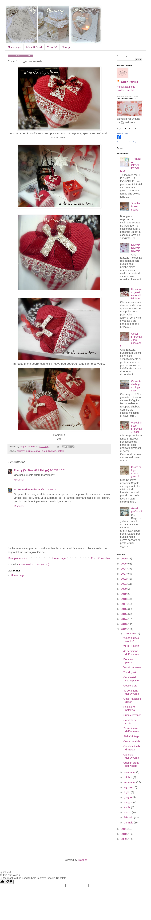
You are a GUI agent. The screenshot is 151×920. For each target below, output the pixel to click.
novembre (130, 772)
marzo (128, 812)
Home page (14, 47)
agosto (128, 787)
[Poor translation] (9, 882)
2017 (124, 603)
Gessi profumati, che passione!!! (131, 340)
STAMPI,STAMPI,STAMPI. (136, 247)
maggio (128, 802)
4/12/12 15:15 (48, 489)
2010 (124, 834)
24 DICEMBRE (132, 646)
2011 (124, 828)
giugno (128, 797)
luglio (127, 792)
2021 (124, 583)
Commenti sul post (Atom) (34, 564)
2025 (124, 563)
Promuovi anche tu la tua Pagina (127, 142)
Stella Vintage (131, 736)
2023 (124, 573)
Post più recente (17, 558)
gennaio (129, 822)
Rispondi (19, 479)
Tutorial (52, 47)
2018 (124, 598)
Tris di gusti (130, 672)
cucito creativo (33, 451)
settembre (130, 782)
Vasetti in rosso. (132, 667)
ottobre (128, 777)
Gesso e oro (130, 685)
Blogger (82, 859)
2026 (124, 558)
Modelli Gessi (34, 47)
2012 (124, 629)
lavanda (52, 451)
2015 (124, 614)
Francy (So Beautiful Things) (31, 470)
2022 (124, 578)
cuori (44, 451)
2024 (124, 568)
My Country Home (122, 133)
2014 (124, 619)
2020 (124, 588)
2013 (124, 624)
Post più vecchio (100, 558)
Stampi (66, 47)
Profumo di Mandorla (27, 489)
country (20, 451)
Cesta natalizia (131, 741)
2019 (124, 593)
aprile (127, 807)
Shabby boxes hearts (135, 206)
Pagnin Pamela (129, 81)
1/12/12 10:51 (58, 470)
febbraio (129, 817)
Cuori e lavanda (132, 715)
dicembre (129, 633)
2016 (124, 609)
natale (61, 451)
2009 (124, 839)
